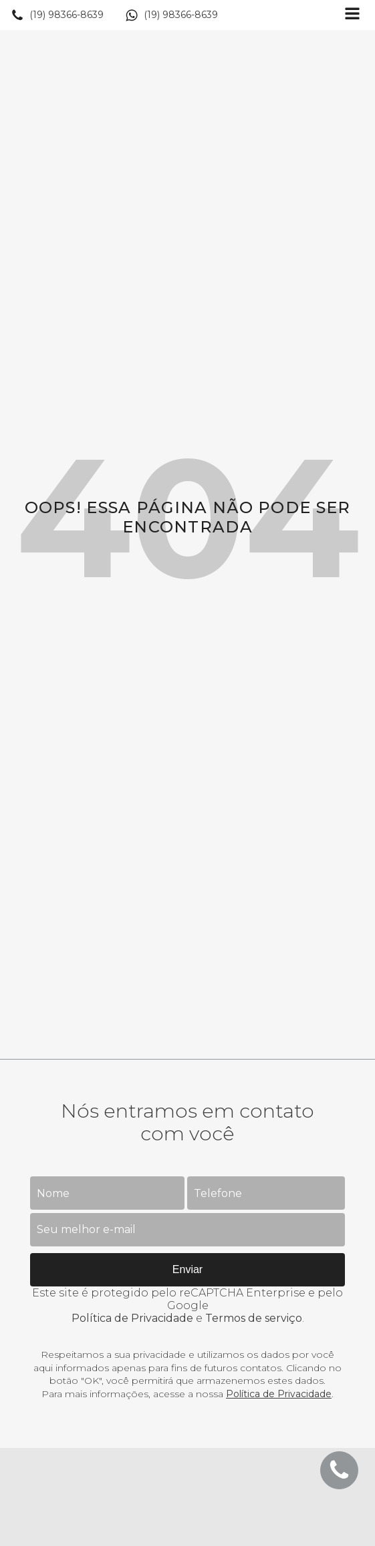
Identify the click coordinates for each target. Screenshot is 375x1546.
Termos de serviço (253, 1318)
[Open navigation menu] (352, 15)
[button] (57, 15)
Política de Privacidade (132, 1318)
